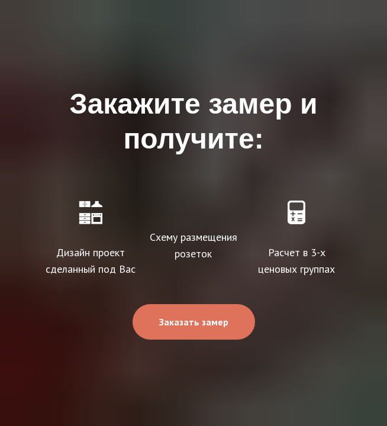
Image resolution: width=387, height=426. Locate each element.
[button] (194, 322)
